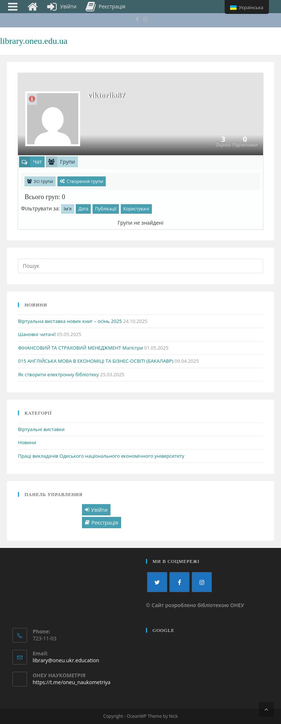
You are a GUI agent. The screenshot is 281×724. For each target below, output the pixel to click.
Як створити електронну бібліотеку (58, 374)
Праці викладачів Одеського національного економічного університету (101, 456)
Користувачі (136, 209)
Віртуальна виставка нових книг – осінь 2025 (70, 321)
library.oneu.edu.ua (33, 41)
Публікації (105, 209)
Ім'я (67, 209)
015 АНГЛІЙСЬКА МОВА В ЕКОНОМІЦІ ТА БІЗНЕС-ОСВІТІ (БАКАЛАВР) (95, 361)
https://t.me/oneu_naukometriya (71, 682)
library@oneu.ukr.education (66, 660)
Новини (27, 442)
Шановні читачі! (37, 334)
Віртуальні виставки (41, 429)
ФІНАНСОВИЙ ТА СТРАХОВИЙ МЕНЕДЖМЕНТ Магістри (80, 347)
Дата (83, 209)
